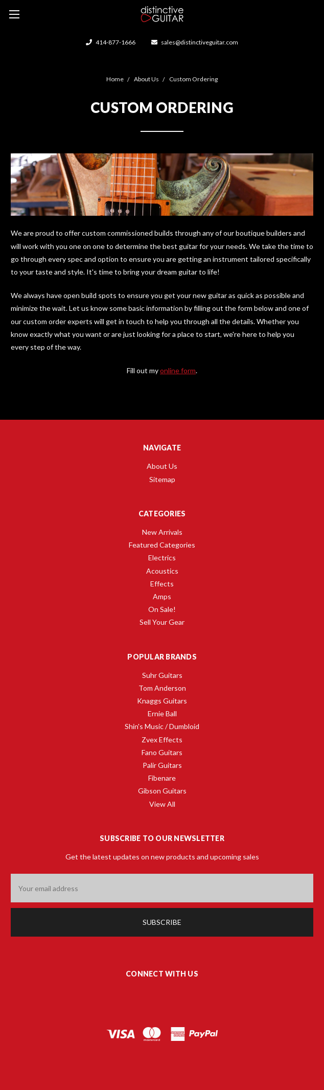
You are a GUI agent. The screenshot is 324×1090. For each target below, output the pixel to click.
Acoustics (162, 570)
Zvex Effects (162, 739)
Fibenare (162, 778)
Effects (162, 583)
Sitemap (162, 479)
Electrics (162, 557)
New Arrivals (162, 532)
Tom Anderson (162, 688)
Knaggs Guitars (162, 700)
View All (162, 804)
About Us (162, 466)
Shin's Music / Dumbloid (162, 726)
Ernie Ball (162, 713)
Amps (162, 596)
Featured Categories (162, 544)
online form (178, 370)
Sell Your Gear (162, 622)
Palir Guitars (162, 765)
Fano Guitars (162, 752)
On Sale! (162, 609)
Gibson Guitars (162, 790)
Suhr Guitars (162, 675)
